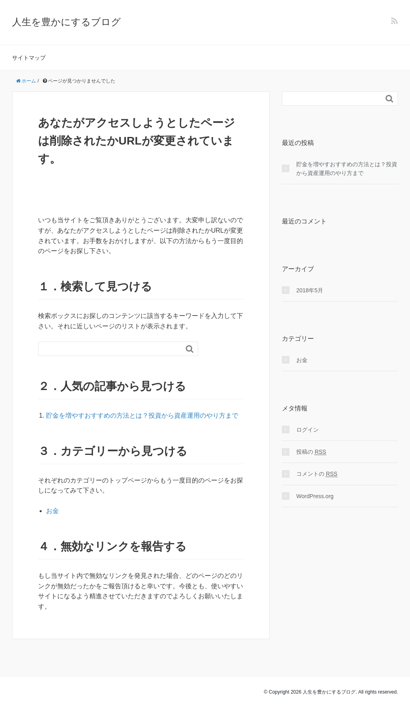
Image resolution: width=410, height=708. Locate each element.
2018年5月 (309, 290)
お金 (52, 510)
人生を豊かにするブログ (66, 21)
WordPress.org (315, 496)
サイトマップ (29, 57)
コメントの (317, 474)
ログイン (307, 429)
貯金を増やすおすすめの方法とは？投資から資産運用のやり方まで (142, 415)
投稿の (311, 452)
